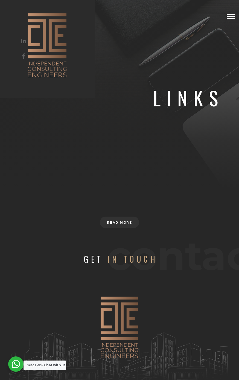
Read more (119, 222)
